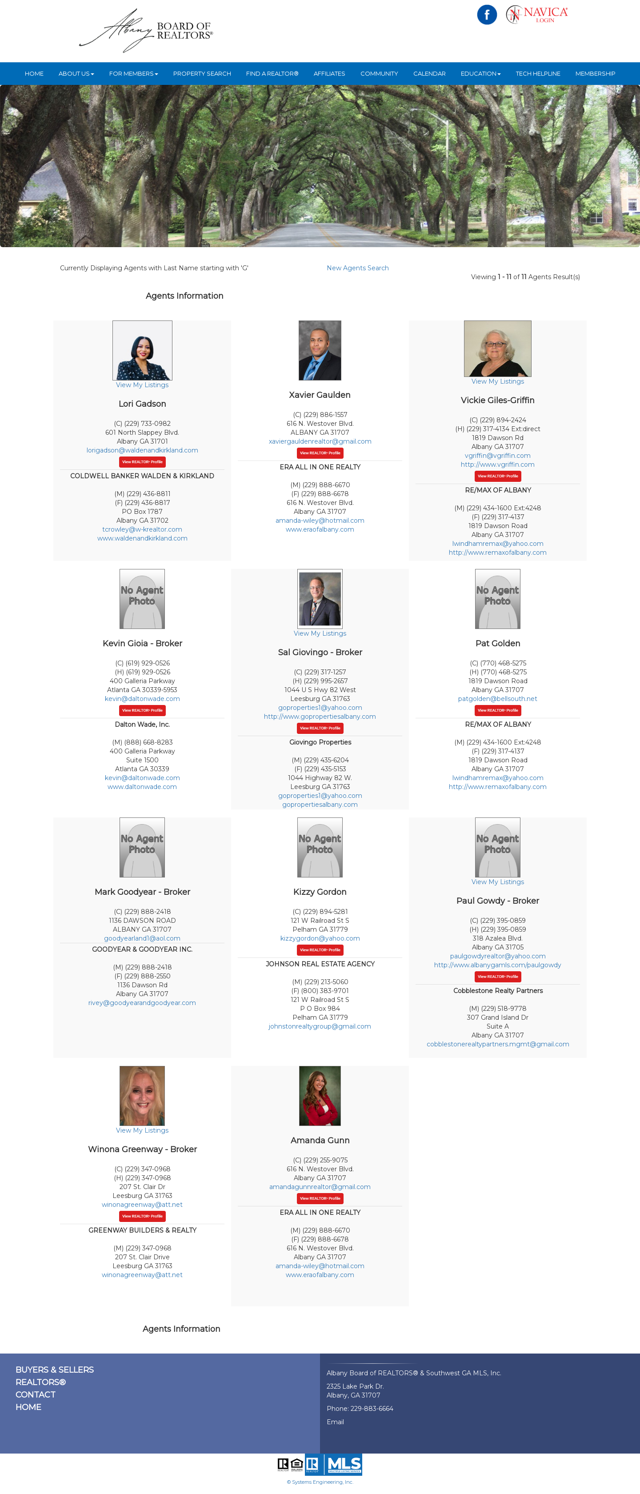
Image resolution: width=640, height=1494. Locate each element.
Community (379, 73)
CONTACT (36, 1395)
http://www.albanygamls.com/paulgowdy (497, 965)
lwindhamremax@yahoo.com (498, 544)
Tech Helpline (538, 73)
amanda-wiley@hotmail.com (320, 521)
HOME (34, 73)
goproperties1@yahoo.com (320, 708)
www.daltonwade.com (142, 787)
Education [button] (481, 73)
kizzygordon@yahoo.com (320, 938)
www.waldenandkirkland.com (142, 538)
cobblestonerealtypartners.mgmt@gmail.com (498, 1044)
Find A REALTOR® (272, 73)
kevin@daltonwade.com (142, 699)
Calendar (429, 73)
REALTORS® (41, 1382)
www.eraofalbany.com (320, 529)
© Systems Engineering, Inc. (320, 1482)
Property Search (202, 73)
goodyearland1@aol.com (142, 938)
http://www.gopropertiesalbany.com (320, 717)
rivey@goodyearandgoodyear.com (142, 1003)
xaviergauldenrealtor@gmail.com (320, 441)
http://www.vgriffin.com (498, 465)
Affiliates (329, 73)
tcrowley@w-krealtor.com (142, 529)
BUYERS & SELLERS (55, 1370)
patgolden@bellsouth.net (497, 699)
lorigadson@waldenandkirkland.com (142, 450)
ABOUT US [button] (76, 73)
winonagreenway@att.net (142, 1205)
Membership (596, 73)
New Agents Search (358, 268)
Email (335, 1422)
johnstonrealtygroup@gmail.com (320, 1026)
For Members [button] (133, 73)
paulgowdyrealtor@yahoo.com (498, 956)
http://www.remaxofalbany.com (498, 553)
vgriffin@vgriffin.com (498, 456)
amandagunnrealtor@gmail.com (320, 1187)
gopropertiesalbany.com (320, 805)
